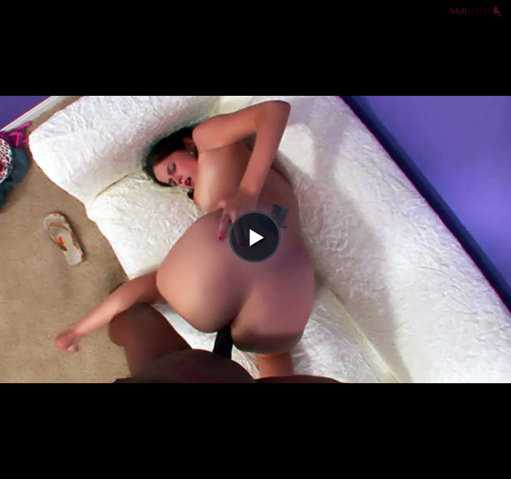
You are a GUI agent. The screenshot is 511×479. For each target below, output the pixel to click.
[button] (255, 47)
